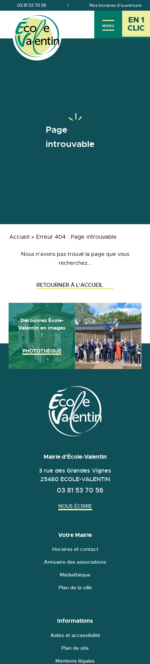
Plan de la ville (75, 587)
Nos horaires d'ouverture (115, 5)
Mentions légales (75, 661)
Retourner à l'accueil (75, 284)
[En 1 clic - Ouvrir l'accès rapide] (136, 24)
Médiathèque (75, 574)
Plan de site (75, 648)
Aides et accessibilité (75, 635)
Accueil (19, 237)
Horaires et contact (75, 549)
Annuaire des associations (75, 562)
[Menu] (108, 24)
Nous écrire (75, 506)
